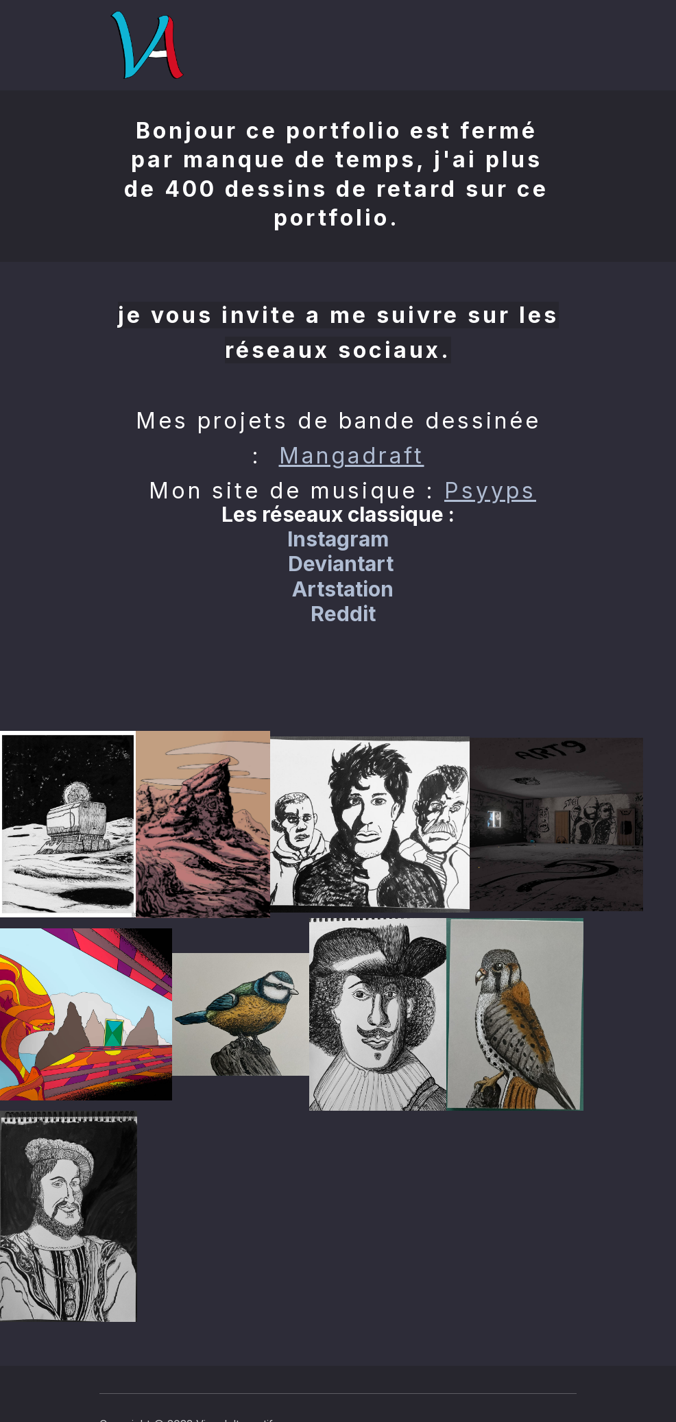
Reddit (343, 613)
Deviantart (341, 563)
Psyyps (490, 490)
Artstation (343, 589)
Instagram (338, 539)
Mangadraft (351, 455)
